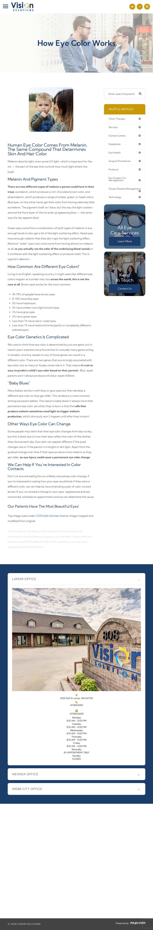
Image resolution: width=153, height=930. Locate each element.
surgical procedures (120, 161)
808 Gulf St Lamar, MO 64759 (76, 696)
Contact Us (125, 293)
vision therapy (117, 118)
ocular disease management (117, 191)
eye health (115, 153)
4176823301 (76, 705)
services (114, 127)
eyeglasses (115, 144)
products (114, 170)
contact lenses (118, 136)
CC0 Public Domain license (52, 515)
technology (115, 201)
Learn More (125, 245)
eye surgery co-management (118, 180)
